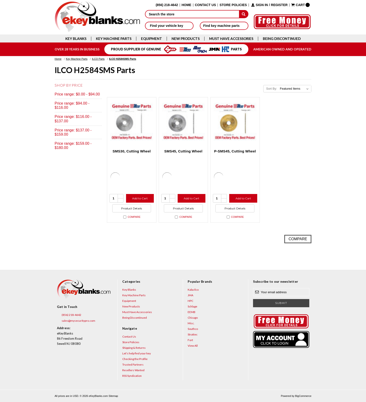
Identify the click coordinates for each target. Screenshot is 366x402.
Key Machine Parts (113, 39)
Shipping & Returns (134, 347)
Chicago (193, 317)
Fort (190, 340)
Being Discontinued (282, 39)
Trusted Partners (133, 364)
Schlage (192, 306)
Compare (132, 217)
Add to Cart (140, 198)
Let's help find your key (136, 353)
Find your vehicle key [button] (169, 26)
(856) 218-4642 (69, 315)
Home (186, 5)
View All (193, 345)
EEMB (191, 312)
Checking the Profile (135, 359)
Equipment (151, 39)
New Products (186, 39)
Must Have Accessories (231, 39)
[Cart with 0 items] (300, 5)
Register (279, 5)
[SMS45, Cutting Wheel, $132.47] (183, 121)
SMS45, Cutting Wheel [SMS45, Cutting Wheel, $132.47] (183, 151)
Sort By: (271, 88)
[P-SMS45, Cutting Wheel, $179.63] (235, 121)
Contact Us (205, 5)
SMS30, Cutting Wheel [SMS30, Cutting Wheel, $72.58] (132, 151)
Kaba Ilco (193, 289)
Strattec (192, 334)
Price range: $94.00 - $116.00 (72, 105)
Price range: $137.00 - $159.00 (73, 132)
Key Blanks (75, 39)
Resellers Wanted (133, 370)
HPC (190, 301)
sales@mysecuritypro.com (76, 321)
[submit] (243, 14)
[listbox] (295, 88)
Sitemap (113, 396)
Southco (193, 329)
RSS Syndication (132, 375)
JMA (190, 295)
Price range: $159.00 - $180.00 (73, 145)
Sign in (262, 5)
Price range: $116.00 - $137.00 (73, 119)
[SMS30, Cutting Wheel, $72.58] (131, 121)
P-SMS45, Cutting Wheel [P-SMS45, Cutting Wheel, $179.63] (235, 151)
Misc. (191, 323)
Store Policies (233, 5)
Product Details (131, 208)
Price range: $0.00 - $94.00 (77, 94)
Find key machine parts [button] (224, 26)
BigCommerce (303, 396)
